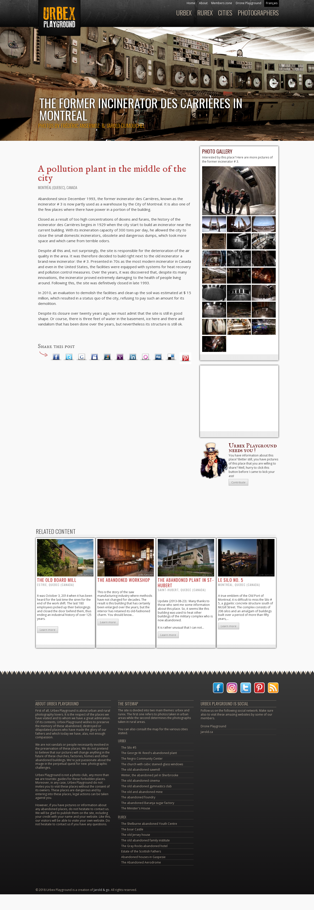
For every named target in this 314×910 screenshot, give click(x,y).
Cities (225, 12)
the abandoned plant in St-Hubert (186, 582)
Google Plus (82, 357)
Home (191, 3)
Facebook (56, 357)
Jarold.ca (207, 732)
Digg (158, 357)
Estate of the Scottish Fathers (141, 851)
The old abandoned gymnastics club (146, 786)
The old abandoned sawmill (140, 769)
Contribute (238, 482)
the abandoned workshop (123, 580)
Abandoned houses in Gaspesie (143, 857)
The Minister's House (135, 808)
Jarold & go (101, 890)
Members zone (221, 3)
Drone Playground (248, 3)
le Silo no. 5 (230, 580)
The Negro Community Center (142, 758)
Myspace (94, 357)
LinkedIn (133, 357)
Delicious (171, 357)
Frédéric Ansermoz (80, 125)
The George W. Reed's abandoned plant (149, 753)
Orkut (145, 357)
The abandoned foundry (138, 797)
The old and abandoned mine (142, 792)
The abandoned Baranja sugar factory (147, 803)
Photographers (258, 12)
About (203, 3)
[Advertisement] (239, 398)
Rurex (205, 12)
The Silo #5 (128, 747)
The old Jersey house (135, 835)
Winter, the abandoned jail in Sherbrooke (149, 775)
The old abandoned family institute (145, 840)
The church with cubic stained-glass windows (152, 764)
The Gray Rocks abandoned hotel (144, 846)
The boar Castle (132, 829)
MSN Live (107, 357)
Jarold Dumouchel (125, 125)
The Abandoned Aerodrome (141, 862)
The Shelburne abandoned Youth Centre (149, 824)
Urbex (184, 12)
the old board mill (57, 580)
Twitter (69, 357)
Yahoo (120, 357)
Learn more (47, 630)
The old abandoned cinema (140, 780)
